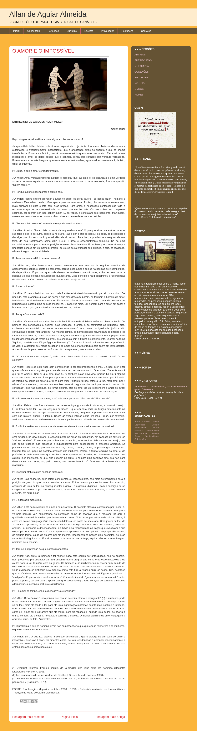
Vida (144, 439)
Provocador (107, 30)
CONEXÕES (141, 71)
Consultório (33, 30)
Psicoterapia (140, 433)
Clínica (155, 421)
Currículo (72, 30)
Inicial (16, 30)
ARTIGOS (140, 54)
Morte (156, 427)
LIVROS (139, 88)
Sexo (137, 436)
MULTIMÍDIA (141, 66)
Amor (137, 421)
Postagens (127, 30)
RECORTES (141, 77)
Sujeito (137, 439)
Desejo (155, 424)
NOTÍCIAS (140, 83)
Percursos (53, 30)
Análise (145, 421)
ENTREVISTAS (143, 60)
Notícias (138, 430)
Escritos (88, 30)
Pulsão (155, 433)
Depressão (139, 424)
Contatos (146, 30)
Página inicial (69, 716)
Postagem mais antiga (110, 716)
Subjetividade (152, 436)
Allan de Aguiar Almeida (47, 14)
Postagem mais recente (28, 716)
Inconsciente (140, 427)
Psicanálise (153, 430)
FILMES (139, 94)
